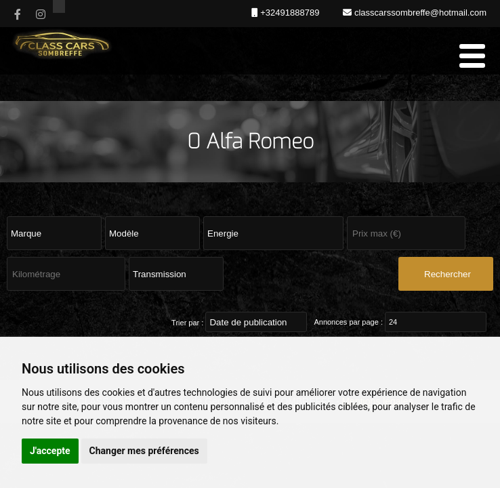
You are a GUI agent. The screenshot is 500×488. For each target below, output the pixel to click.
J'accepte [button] (50, 450)
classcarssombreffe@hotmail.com (419, 12)
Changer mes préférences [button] (144, 450)
